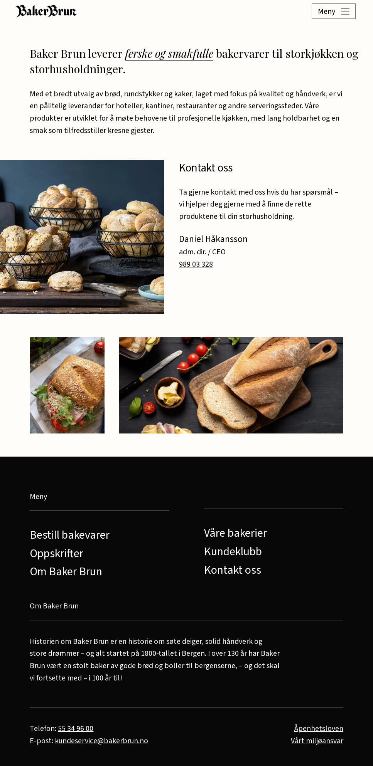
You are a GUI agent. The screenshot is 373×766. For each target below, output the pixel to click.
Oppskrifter (56, 554)
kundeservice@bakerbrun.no (101, 741)
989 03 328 (196, 264)
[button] (323, 11)
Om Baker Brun (66, 572)
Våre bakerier (235, 533)
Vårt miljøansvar (317, 741)
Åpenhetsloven (318, 728)
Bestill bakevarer (70, 535)
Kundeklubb (233, 552)
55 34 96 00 (75, 728)
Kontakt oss (232, 570)
